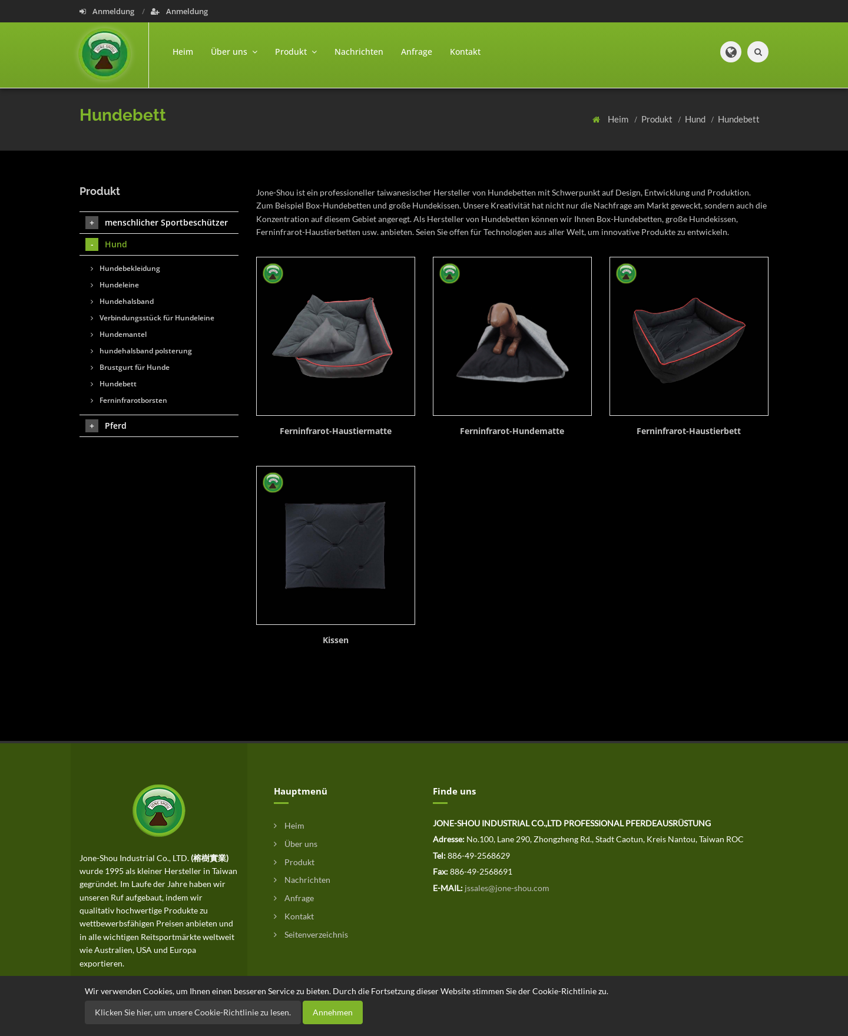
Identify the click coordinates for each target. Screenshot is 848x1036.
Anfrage (416, 51)
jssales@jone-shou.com (507, 888)
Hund (696, 119)
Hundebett (739, 119)
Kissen (336, 640)
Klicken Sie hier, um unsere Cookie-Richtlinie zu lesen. (193, 1012)
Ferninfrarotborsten (129, 400)
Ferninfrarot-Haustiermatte (336, 430)
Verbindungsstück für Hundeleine (152, 318)
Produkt (657, 119)
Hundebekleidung (125, 268)
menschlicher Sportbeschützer (156, 222)
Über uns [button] (234, 51)
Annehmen (333, 1012)
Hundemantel (119, 334)
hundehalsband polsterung (141, 351)
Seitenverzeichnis (311, 934)
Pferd (106, 425)
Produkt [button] (296, 51)
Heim (183, 51)
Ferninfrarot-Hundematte (512, 430)
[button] (730, 51)
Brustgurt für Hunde (130, 367)
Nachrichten (358, 51)
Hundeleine (115, 285)
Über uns (295, 844)
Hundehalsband (122, 301)
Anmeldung (108, 11)
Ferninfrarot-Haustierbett (689, 430)
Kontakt (465, 51)
